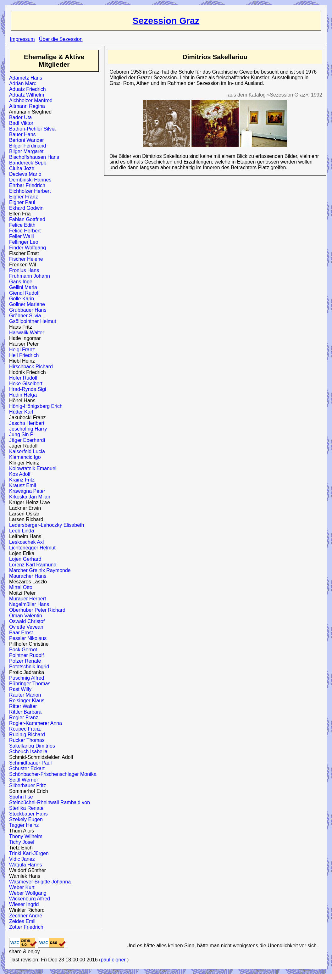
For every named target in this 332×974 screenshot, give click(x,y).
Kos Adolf (18, 474)
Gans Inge (19, 281)
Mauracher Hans (26, 576)
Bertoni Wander (25, 140)
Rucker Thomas (25, 740)
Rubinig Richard (25, 734)
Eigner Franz (22, 196)
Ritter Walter (21, 706)
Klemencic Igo (23, 457)
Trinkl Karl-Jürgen (27, 853)
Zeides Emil (20, 921)
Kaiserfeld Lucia (25, 451)
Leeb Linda (20, 530)
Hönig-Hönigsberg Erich (34, 406)
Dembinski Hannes (28, 179)
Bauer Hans (21, 134)
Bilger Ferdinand (26, 145)
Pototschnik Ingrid (27, 666)
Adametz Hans (24, 78)
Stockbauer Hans (27, 813)
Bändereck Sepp (26, 162)
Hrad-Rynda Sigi (26, 389)
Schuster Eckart (25, 768)
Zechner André (24, 915)
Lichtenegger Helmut (31, 547)
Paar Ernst (19, 632)
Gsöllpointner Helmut (31, 321)
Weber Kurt (20, 887)
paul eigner (113, 959)
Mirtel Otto (19, 587)
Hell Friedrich (22, 355)
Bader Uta (19, 117)
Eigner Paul (20, 202)
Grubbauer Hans (26, 310)
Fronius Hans (22, 270)
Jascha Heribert (25, 423)
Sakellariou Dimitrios (30, 746)
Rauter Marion (23, 695)
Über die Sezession (61, 39)
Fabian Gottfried (25, 219)
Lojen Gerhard (23, 559)
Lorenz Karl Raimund (31, 564)
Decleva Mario (23, 174)
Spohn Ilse (19, 796)
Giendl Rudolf (23, 293)
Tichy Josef (20, 842)
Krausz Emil (21, 485)
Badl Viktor (19, 123)
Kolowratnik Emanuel (31, 468)
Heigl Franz (20, 349)
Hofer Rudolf (21, 378)
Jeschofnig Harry (26, 428)
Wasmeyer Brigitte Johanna (38, 881)
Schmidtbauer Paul (29, 762)
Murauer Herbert (26, 598)
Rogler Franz (22, 717)
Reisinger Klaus (25, 700)
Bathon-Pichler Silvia (31, 128)
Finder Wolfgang (26, 247)
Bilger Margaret (24, 151)
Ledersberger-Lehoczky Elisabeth (45, 525)
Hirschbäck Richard (29, 366)
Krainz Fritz (20, 479)
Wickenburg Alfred (28, 898)
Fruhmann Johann (28, 276)
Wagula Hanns (24, 864)
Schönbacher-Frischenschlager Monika (51, 774)
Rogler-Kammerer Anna (34, 723)
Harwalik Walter (25, 332)
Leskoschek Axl (25, 542)
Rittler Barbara (24, 712)
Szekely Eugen (24, 819)
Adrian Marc (21, 83)
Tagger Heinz (22, 825)
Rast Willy (18, 689)
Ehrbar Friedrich (25, 185)
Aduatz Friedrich (26, 89)
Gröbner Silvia (23, 315)
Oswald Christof (25, 621)
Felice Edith (21, 225)
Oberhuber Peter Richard (35, 610)
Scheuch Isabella (26, 751)
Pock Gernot (21, 649)
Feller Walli (20, 236)
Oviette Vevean (24, 627)
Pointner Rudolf (25, 655)
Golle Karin (20, 298)
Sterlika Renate (24, 808)
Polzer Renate (23, 661)
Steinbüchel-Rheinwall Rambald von (48, 802)
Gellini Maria (21, 287)
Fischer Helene (24, 259)
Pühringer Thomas (28, 683)
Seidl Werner (22, 779)
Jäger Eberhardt (25, 440)
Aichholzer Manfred (29, 100)
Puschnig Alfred (25, 678)
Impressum (22, 39)
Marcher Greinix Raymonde (38, 570)
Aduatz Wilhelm (25, 94)
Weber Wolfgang (26, 893)
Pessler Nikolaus (26, 638)
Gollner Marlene (25, 304)
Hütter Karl (19, 412)
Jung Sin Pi (20, 434)
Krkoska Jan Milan (28, 496)
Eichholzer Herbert (28, 191)
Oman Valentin (24, 615)
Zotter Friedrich (24, 927)
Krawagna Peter (25, 491)
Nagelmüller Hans (27, 604)
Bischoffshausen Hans (32, 157)
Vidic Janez (20, 859)
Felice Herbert (23, 230)
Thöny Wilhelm (24, 836)
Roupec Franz (23, 729)
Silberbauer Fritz (26, 785)
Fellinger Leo (22, 242)
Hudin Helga (21, 395)
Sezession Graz (166, 21)
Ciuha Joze (20, 168)
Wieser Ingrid (22, 904)
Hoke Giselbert (24, 383)
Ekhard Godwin (24, 208)
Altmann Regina (25, 106)
